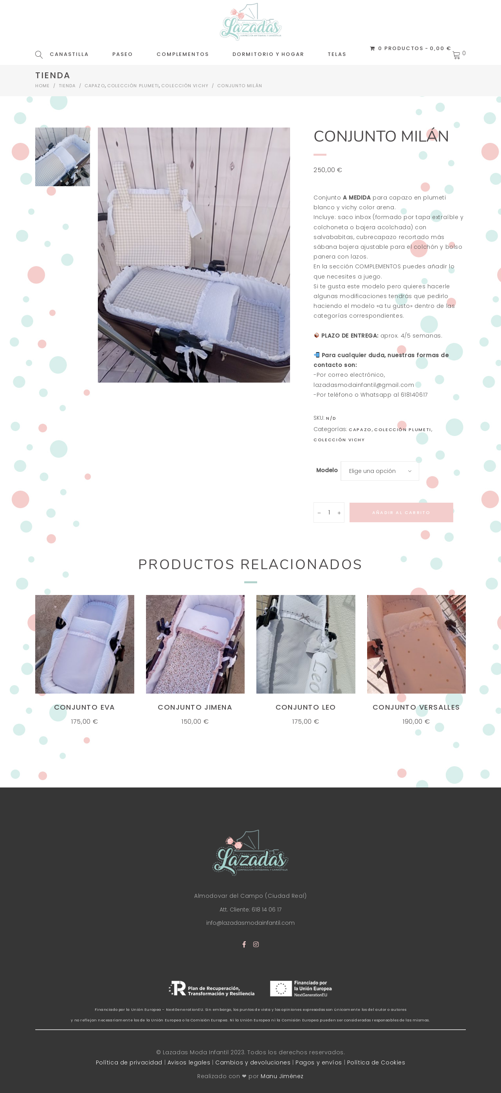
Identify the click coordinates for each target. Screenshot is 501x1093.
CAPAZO (95, 86)
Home (42, 86)
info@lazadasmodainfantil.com (250, 923)
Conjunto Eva (84, 707)
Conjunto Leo (306, 707)
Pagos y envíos (319, 1062)
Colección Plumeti (133, 86)
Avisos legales (189, 1062)
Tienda (67, 86)
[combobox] (380, 471)
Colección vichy (185, 86)
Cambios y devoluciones (252, 1062)
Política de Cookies (376, 1062)
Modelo (327, 470)
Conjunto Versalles (416, 707)
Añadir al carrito (401, 512)
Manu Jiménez (282, 1076)
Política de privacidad (129, 1062)
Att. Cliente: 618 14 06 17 (250, 909)
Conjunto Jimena (195, 707)
